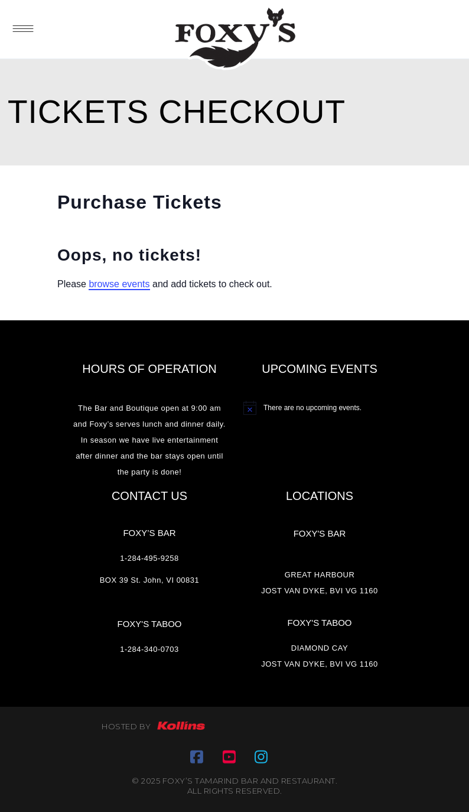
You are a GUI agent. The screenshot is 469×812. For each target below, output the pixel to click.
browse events (119, 284)
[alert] (319, 408)
